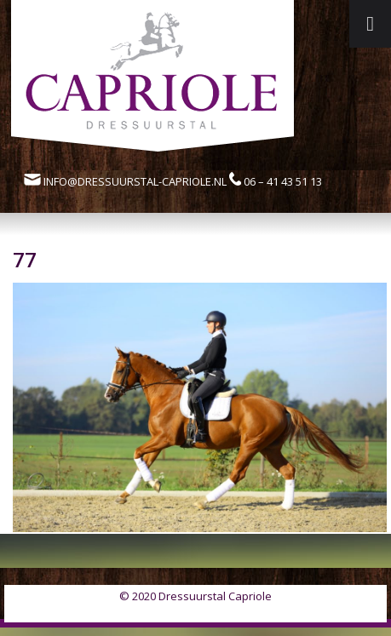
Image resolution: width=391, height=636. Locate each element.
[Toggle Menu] (370, 24)
